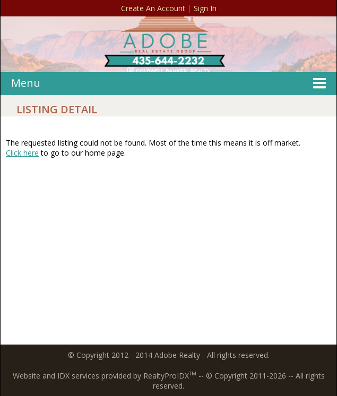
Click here (22, 153)
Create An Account (153, 8)
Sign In (205, 8)
